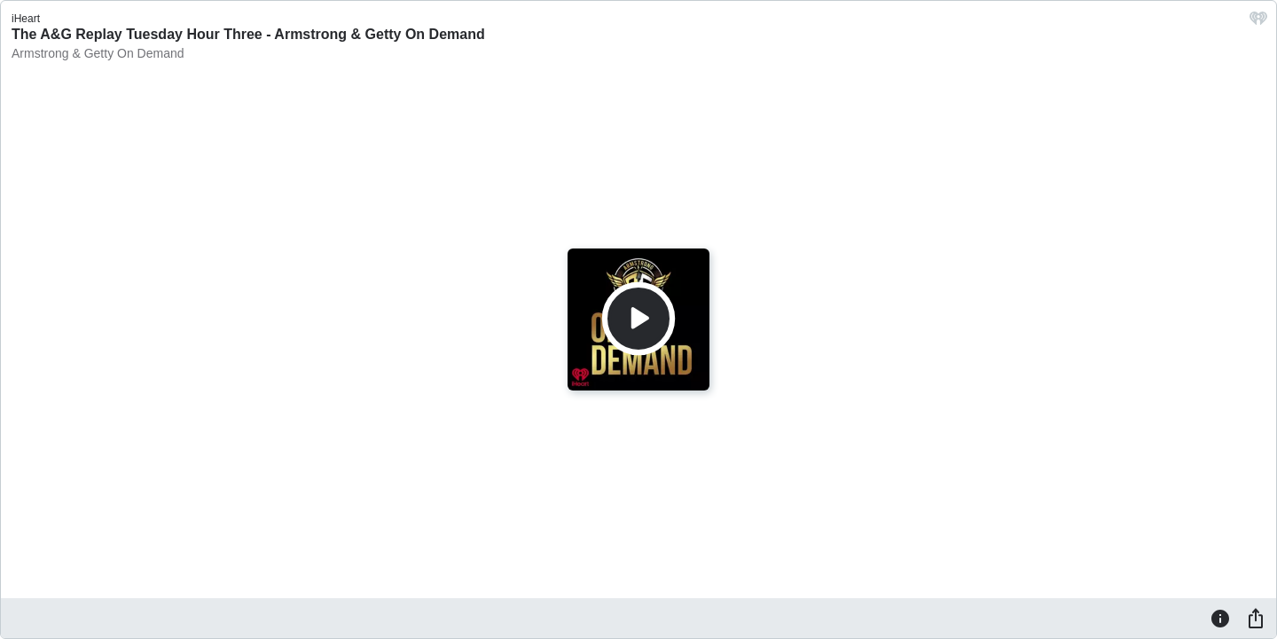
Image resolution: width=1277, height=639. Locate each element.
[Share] (1255, 617)
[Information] (1220, 617)
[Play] (638, 318)
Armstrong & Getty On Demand (98, 53)
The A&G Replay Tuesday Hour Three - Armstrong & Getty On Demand (248, 34)
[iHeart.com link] (1258, 23)
